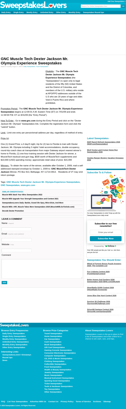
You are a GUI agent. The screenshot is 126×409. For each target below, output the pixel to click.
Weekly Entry (32, 12)
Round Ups (7, 357)
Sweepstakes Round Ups (93, 12)
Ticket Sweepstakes (53, 383)
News (4, 360)
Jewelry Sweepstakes (54, 372)
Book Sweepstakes (52, 344)
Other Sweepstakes (53, 392)
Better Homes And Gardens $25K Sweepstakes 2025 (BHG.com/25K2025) (103, 281)
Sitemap (107, 401)
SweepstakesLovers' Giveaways (16, 355)
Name (8, 223)
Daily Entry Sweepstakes (13, 333)
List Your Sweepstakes (17, 401)
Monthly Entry (74, 12)
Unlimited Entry (46, 12)
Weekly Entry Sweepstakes (14, 339)
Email (13, 234)
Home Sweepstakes (53, 336)
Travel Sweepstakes (42, 66)
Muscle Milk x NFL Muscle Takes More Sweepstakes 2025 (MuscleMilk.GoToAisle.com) (38, 207)
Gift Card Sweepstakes (54, 347)
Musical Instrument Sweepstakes (59, 378)
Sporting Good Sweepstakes (57, 381)
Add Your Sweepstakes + (116, 1)
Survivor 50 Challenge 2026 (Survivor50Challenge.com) (98, 302)
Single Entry (18, 12)
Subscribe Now (106, 238)
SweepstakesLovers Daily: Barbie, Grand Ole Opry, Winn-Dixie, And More (32, 203)
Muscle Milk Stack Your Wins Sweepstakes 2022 (22, 195)
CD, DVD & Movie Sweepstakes (58, 358)
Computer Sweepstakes (55, 356)
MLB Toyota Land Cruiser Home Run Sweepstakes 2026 (102, 151)
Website (8, 244)
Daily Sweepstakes (29, 66)
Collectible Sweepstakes (55, 364)
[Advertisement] (63, 34)
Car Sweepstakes (52, 339)
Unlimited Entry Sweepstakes (15, 342)
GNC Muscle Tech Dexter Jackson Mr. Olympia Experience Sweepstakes (43, 182)
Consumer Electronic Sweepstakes (60, 353)
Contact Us (53, 401)
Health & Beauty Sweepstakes (57, 370)
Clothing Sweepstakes (54, 361)
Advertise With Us (38, 401)
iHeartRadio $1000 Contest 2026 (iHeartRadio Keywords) (100, 289)
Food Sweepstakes (52, 367)
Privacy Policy (67, 401)
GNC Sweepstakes (10, 185)
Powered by (105, 246)
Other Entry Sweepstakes (13, 347)
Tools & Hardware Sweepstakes (58, 386)
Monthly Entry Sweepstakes (14, 344)
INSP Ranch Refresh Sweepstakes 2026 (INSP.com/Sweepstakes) (103, 143)
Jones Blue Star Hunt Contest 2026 (101, 296)
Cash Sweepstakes (52, 342)
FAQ (3, 401)
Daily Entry (6, 12)
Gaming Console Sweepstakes (58, 350)
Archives (97, 401)
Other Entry (61, 12)
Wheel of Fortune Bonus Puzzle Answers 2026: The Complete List (104, 265)
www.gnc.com (28, 185)
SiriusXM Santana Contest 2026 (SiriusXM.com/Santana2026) (100, 310)
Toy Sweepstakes (52, 389)
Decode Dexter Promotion (13, 211)
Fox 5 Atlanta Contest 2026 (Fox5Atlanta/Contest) (98, 273)
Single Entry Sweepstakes (14, 336)
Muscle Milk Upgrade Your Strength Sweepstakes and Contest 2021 (30, 199)
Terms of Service (83, 401)
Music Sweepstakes (53, 375)
